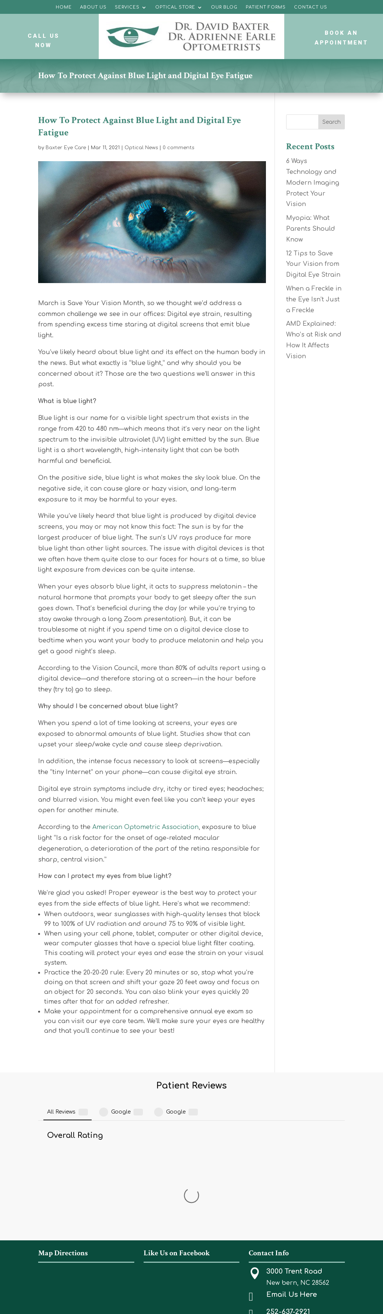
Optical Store (175, 7)
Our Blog (224, 7)
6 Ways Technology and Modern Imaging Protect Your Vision (312, 183)
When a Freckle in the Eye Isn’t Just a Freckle (313, 299)
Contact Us (310, 7)
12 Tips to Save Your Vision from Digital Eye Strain (313, 264)
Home (64, 7)
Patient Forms (266, 7)
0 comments (178, 147)
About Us (93, 7)
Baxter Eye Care (66, 147)
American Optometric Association (145, 827)
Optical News (141, 147)
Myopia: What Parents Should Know (310, 229)
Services (127, 7)
